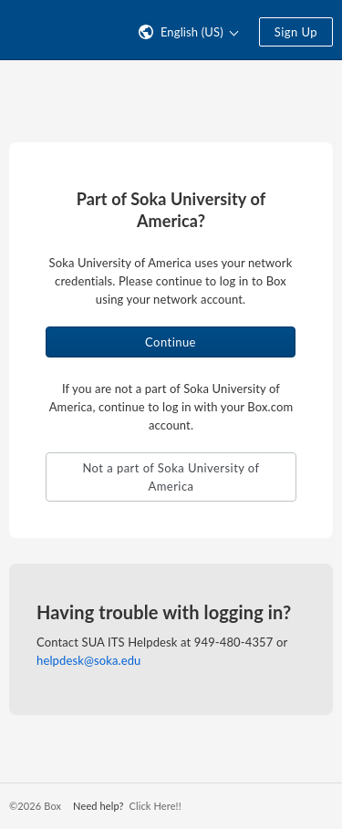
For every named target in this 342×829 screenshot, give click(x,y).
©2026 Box (35, 806)
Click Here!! (155, 806)
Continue (170, 342)
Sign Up (296, 32)
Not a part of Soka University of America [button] (170, 477)
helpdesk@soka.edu (88, 660)
